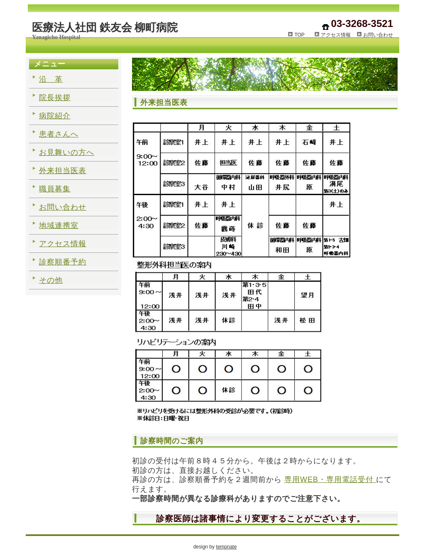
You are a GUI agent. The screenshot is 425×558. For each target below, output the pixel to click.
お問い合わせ (378, 35)
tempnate (226, 547)
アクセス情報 (336, 35)
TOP (304, 35)
